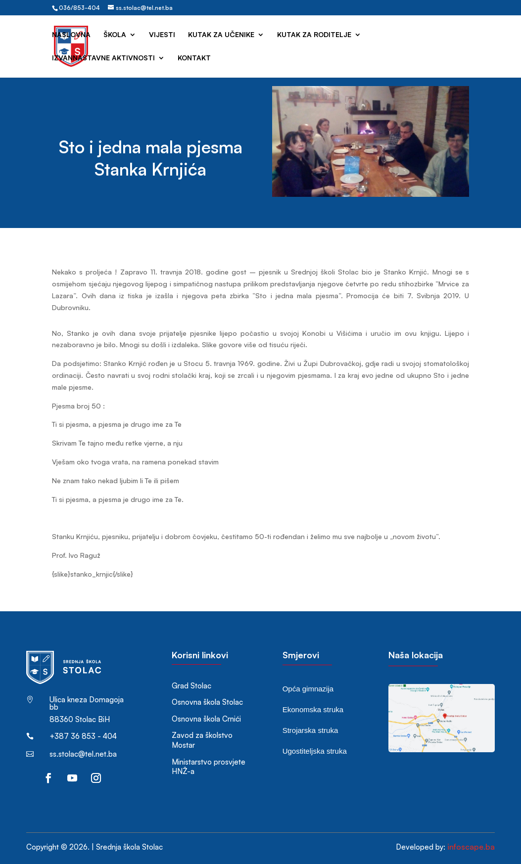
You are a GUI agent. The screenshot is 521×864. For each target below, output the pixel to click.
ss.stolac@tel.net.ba (83, 754)
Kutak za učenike (221, 35)
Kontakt (194, 58)
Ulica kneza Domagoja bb (86, 703)
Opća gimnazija (308, 688)
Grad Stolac (191, 685)
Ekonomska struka (313, 709)
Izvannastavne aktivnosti (103, 58)
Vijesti (162, 35)
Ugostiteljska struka (315, 751)
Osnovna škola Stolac (207, 702)
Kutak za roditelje (314, 35)
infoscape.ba (471, 847)
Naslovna (71, 35)
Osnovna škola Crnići (206, 719)
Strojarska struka (310, 730)
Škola (114, 35)
